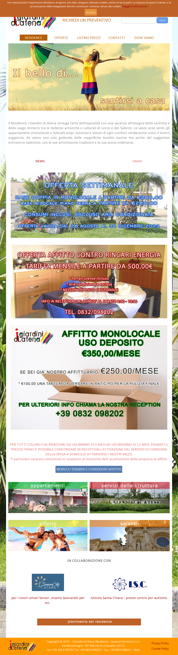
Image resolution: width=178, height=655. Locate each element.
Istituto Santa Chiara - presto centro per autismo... (130, 598)
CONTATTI (116, 37)
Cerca (162, 20)
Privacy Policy (160, 643)
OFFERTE (61, 37)
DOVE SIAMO (144, 37)
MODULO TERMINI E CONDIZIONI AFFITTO (88, 469)
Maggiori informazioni (135, 6)
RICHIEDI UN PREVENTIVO (86, 20)
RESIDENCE (33, 37)
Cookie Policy (160, 649)
